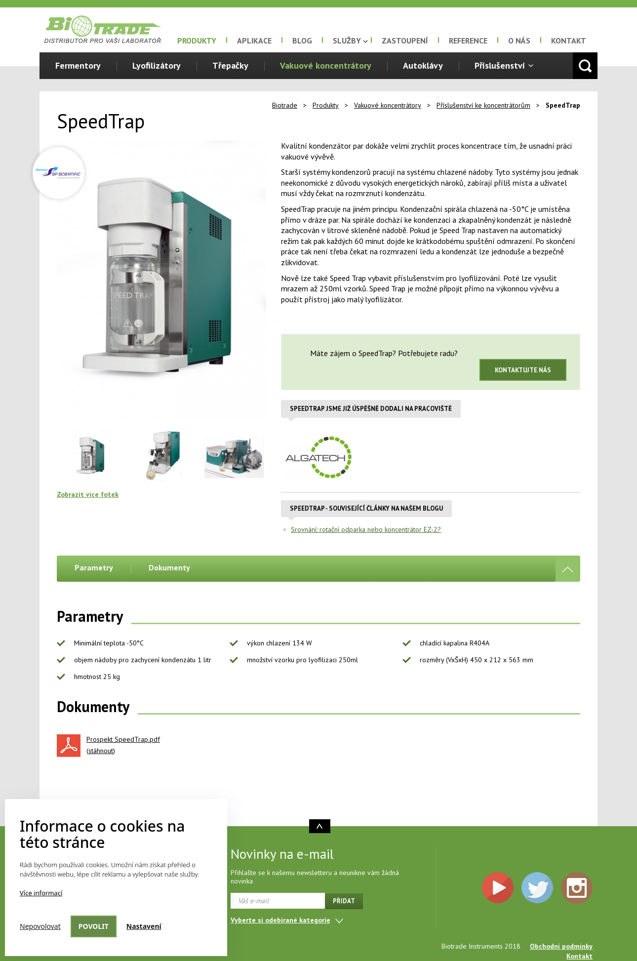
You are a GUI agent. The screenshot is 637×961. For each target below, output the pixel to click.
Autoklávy (423, 65)
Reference (468, 40)
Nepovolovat (40, 926)
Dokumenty (169, 567)
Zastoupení (405, 40)
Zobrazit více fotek (88, 494)
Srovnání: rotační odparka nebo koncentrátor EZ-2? (366, 529)
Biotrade (284, 105)
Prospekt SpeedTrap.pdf (123, 739)
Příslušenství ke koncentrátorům (483, 105)
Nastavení (143, 926)
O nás (519, 40)
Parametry (94, 567)
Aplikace (254, 40)
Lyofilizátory (156, 65)
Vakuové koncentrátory (325, 65)
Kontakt (568, 40)
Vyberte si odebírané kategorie (280, 920)
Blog (302, 40)
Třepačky (230, 65)
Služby (347, 40)
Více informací (41, 892)
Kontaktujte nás (523, 370)
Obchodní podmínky (561, 946)
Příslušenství (500, 65)
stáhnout (100, 750)
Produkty (196, 40)
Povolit (94, 926)
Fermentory (78, 65)
